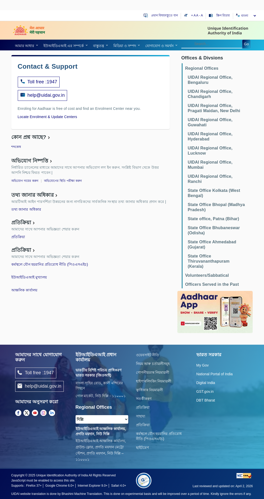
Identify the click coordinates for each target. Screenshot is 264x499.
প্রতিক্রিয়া (21, 222)
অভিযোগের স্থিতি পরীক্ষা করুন (63, 181)
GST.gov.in (205, 391)
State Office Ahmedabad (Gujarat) (212, 244)
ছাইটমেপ (142, 447)
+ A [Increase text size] (193, 15)
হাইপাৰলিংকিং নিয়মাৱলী (153, 381)
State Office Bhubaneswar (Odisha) (214, 230)
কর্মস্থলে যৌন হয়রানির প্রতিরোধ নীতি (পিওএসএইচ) (49, 264)
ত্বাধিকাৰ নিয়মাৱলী (149, 390)
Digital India (205, 383)
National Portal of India (214, 374)
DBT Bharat (205, 400)
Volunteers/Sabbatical (207, 275)
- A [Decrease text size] (201, 15)
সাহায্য (140, 416)
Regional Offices (201, 68)
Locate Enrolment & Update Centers (47, 117)
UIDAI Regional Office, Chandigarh (210, 94)
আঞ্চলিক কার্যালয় (24, 290)
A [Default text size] (197, 15)
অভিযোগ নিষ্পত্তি (29, 161)
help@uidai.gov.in (46, 95)
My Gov (202, 365)
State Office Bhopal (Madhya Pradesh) (216, 207)
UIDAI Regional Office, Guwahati (210, 122)
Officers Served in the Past (212, 284)
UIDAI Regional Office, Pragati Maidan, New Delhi (214, 108)
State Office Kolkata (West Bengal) (214, 193)
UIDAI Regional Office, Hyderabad (210, 136)
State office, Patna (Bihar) (213, 219)
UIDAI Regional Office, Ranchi (210, 179)
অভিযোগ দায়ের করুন (25, 181)
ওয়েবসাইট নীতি (147, 355)
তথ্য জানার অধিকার (32, 195)
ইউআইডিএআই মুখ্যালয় (29, 277)
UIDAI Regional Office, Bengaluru (210, 80)
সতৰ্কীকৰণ (143, 399)
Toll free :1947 (38, 82)
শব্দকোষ (16, 147)
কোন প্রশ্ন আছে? (28, 137)
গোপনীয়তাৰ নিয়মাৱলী (152, 372)
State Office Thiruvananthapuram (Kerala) (209, 261)
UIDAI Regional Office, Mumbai (210, 165)
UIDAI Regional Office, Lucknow (210, 150)
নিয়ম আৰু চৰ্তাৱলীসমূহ (153, 364)
